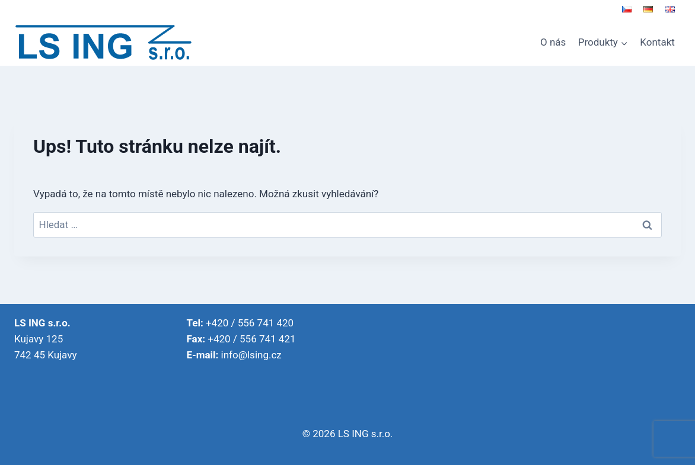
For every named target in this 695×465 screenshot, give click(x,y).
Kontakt (657, 42)
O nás (553, 42)
